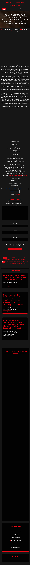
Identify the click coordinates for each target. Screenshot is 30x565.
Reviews (14, 544)
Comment (15, 205)
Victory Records (24, 188)
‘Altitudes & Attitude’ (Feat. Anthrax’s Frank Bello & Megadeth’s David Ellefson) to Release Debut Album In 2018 (13, 324)
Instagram (19, 175)
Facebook (10, 175)
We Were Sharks (15, 191)
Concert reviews (15, 531)
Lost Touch (15, 188)
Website (25, 175)
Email (15, 230)
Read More (7, 286)
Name (15, 223)
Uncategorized (14, 547)
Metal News (17, 194)
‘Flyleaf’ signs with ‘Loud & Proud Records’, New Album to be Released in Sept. (14, 277)
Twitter (15, 175)
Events (14, 534)
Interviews (14, 537)
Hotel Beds (7, 188)
